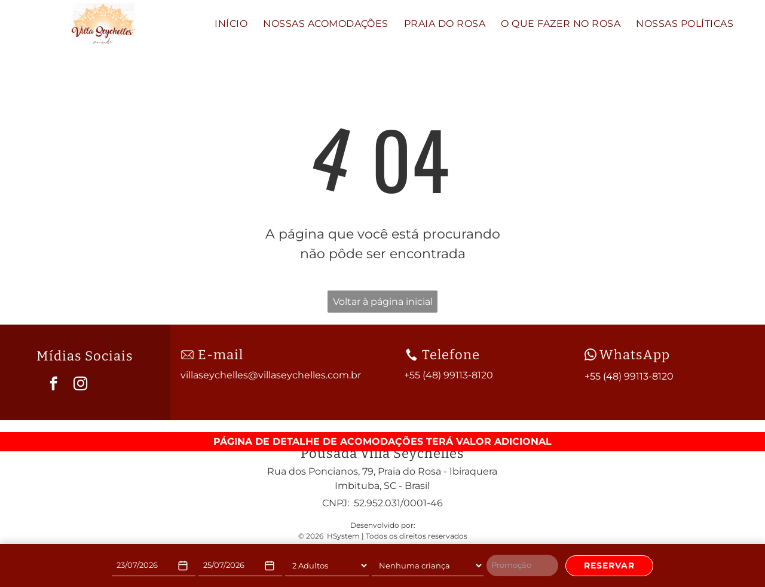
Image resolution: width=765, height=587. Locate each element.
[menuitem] (231, 24)
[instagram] (80, 385)
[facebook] (53, 385)
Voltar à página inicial (383, 301)
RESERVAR (609, 565)
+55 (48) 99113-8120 (629, 376)
